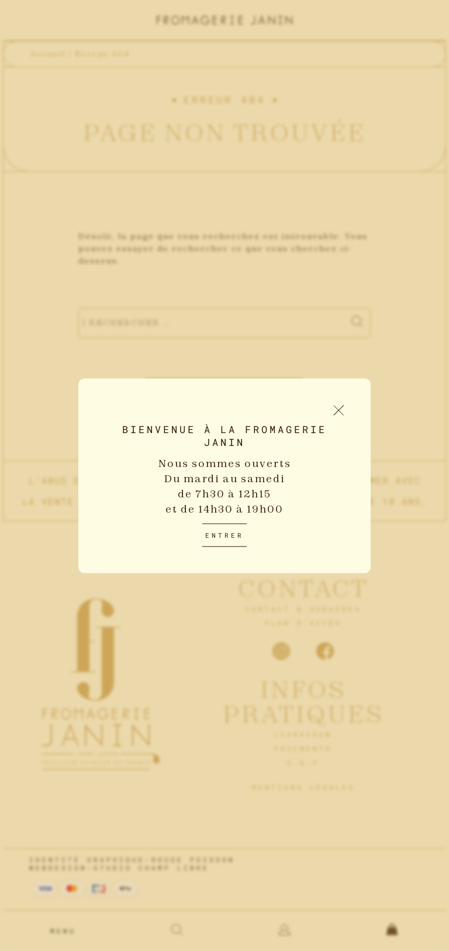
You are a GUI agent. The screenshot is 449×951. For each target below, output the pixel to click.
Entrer (224, 534)
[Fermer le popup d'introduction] (338, 410)
